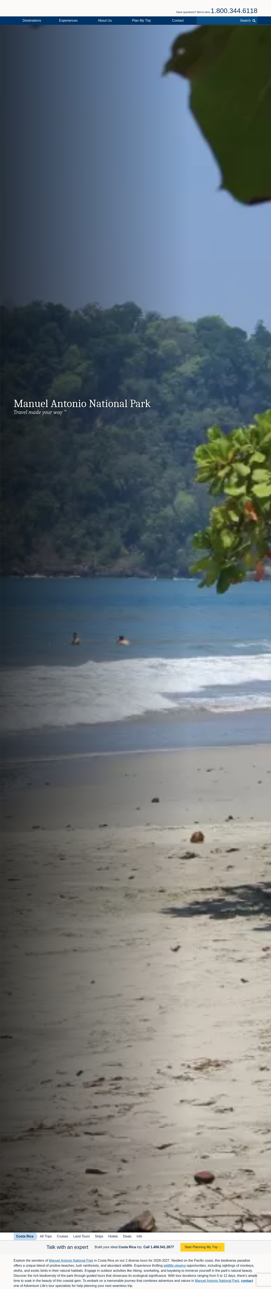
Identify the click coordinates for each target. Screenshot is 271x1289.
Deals (127, 1236)
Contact (178, 20)
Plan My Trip (141, 20)
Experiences (68, 20)
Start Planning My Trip (201, 1247)
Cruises (62, 1236)
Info (139, 1236)
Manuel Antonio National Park (71, 1260)
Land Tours (81, 1236)
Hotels (113, 1236)
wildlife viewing (175, 1265)
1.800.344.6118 (234, 11)
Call (158, 1247)
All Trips (46, 1236)
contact (247, 1280)
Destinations (31, 20)
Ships (99, 1236)
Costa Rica (25, 1236)
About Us (105, 20)
